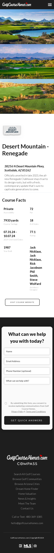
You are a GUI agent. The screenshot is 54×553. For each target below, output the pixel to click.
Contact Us (27, 508)
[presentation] (26, 392)
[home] (12, 4)
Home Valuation (27, 493)
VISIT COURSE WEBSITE (22, 302)
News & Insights (27, 498)
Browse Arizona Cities (27, 483)
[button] (50, 4)
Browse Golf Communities (27, 479)
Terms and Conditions (36, 411)
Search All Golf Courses (27, 474)
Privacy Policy (17, 411)
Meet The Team (27, 503)
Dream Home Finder (27, 488)
